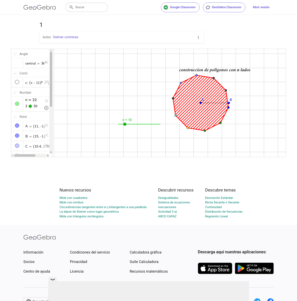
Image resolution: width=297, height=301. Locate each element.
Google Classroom (179, 7)
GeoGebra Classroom (223, 7)
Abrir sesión (261, 7)
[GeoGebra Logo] (39, 7)
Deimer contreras (65, 37)
